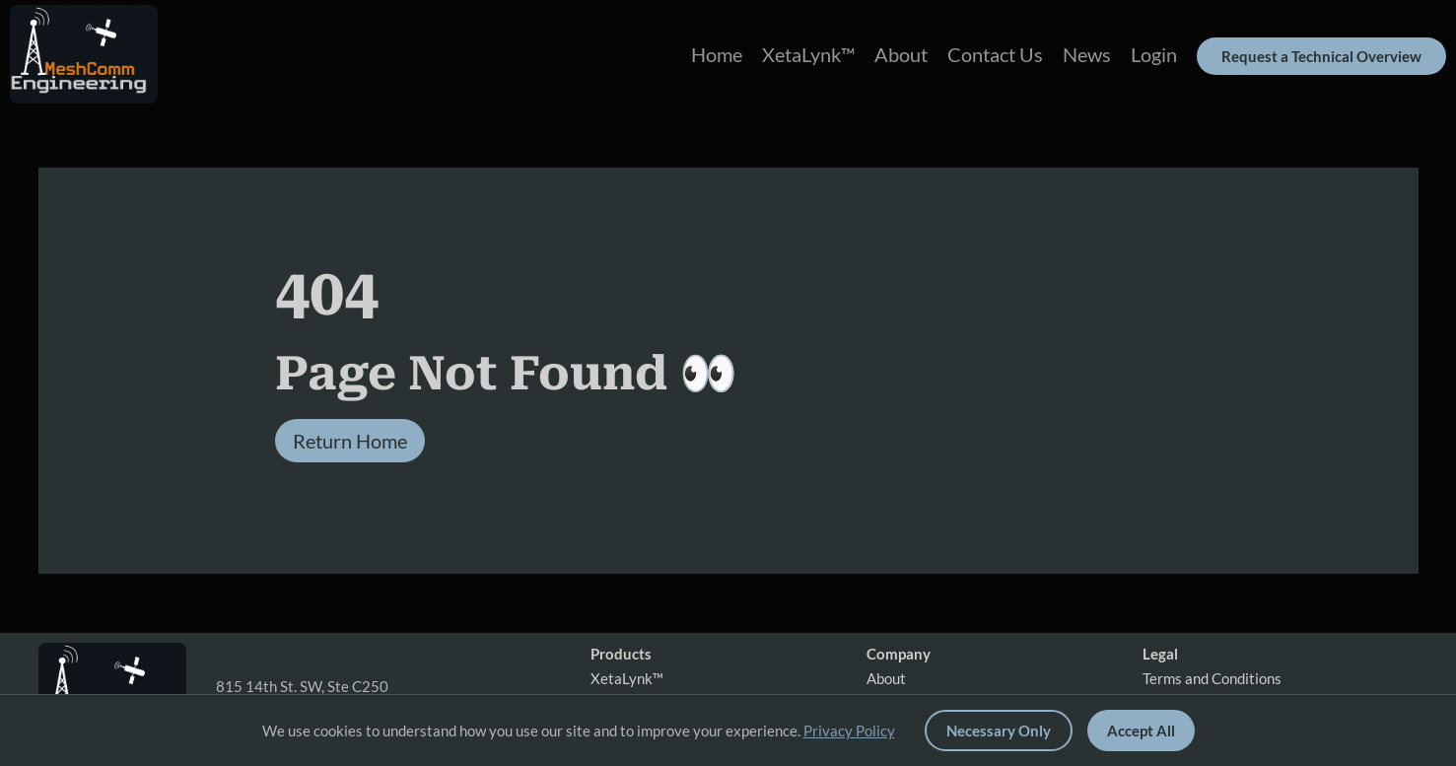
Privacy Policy (849, 730)
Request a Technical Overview (1321, 56)
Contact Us (995, 54)
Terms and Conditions (1212, 678)
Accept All (1141, 730)
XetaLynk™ (808, 54)
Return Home (350, 441)
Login (1154, 54)
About (901, 54)
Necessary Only (998, 730)
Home (716, 54)
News (1087, 54)
